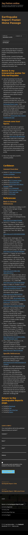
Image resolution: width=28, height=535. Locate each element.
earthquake (6, 42)
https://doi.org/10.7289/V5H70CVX (12, 294)
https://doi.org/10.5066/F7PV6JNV (12, 220)
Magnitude (12, 406)
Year (10, 408)
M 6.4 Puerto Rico (14, 182)
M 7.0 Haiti (12, 194)
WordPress (4, 526)
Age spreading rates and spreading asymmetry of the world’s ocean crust (14, 300)
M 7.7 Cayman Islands (15, 180)
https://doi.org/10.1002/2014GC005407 (14, 282)
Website (4, 455)
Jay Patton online (10, 3)
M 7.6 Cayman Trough (15, 190)
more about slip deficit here (17, 136)
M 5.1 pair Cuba (13, 192)
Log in (3, 498)
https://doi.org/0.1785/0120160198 (13, 350)
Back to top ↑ (15, 526)
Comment (4, 434)
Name (3, 441)
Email (3, 448)
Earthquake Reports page (10, 104)
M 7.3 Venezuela (14, 188)
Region (11, 412)
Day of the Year (13, 410)
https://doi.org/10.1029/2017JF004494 (13, 251)
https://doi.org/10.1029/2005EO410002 (14, 234)
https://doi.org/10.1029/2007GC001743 (14, 306)
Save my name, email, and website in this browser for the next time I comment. (12, 465)
